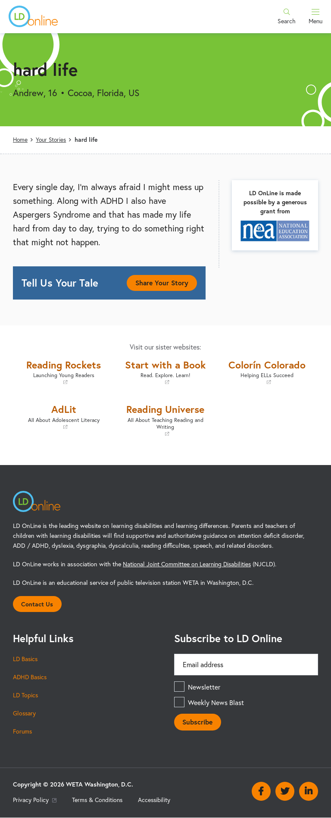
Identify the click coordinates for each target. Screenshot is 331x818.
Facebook (261, 792)
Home (20, 139)
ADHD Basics (30, 677)
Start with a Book (165, 371)
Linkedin (308, 792)
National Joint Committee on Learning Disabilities (189, 563)
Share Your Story (161, 282)
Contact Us (37, 604)
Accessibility (157, 800)
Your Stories (52, 139)
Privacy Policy (35, 800)
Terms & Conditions (99, 800)
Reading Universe (165, 419)
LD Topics (26, 695)
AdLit (63, 416)
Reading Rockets (63, 371)
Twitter (284, 792)
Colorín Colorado (267, 371)
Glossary (25, 713)
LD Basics (26, 659)
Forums (23, 731)
